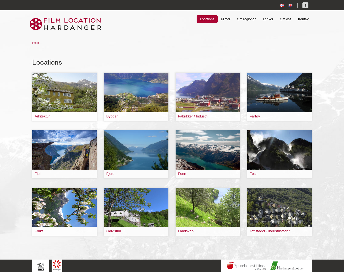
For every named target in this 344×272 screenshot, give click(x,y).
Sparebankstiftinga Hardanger (247, 265)
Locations (207, 19)
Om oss (285, 19)
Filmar (225, 19)
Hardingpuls (40, 266)
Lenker (268, 19)
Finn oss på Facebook (305, 5)
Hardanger (57, 265)
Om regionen (246, 19)
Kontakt (303, 19)
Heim (35, 42)
